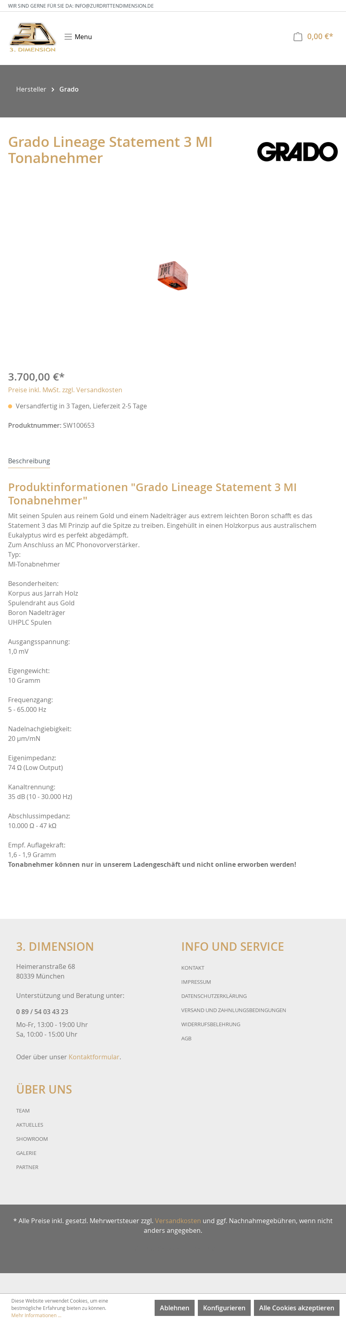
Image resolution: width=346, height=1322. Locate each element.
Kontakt (192, 967)
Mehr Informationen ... (36, 1315)
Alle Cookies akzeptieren (296, 1307)
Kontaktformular (94, 1056)
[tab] (29, 460)
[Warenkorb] (313, 36)
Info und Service (155, 1248)
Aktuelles (29, 1124)
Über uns (202, 1248)
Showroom (32, 1138)
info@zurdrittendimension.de (114, 5)
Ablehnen (174, 1307)
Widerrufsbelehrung (210, 1024)
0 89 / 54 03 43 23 (42, 1011)
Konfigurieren (224, 1307)
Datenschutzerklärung (214, 996)
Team (23, 1110)
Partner (27, 1167)
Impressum (196, 981)
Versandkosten (178, 1220)
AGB (186, 1038)
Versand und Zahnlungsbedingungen (233, 1010)
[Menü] (77, 36)
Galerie (26, 1153)
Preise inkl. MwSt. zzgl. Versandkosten (65, 389)
